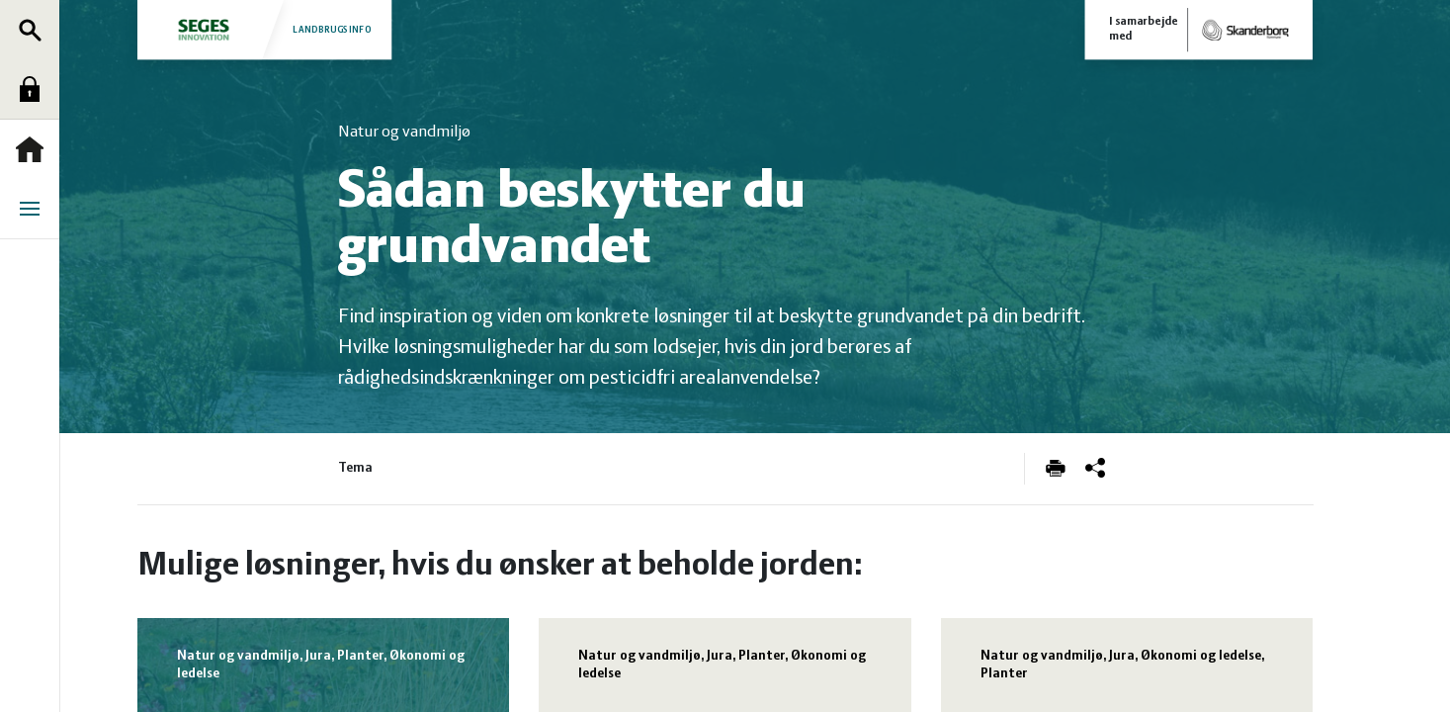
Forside (34, 149)
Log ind (34, 89)
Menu (34, 208)
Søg (34, 29)
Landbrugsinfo (263, 29)
